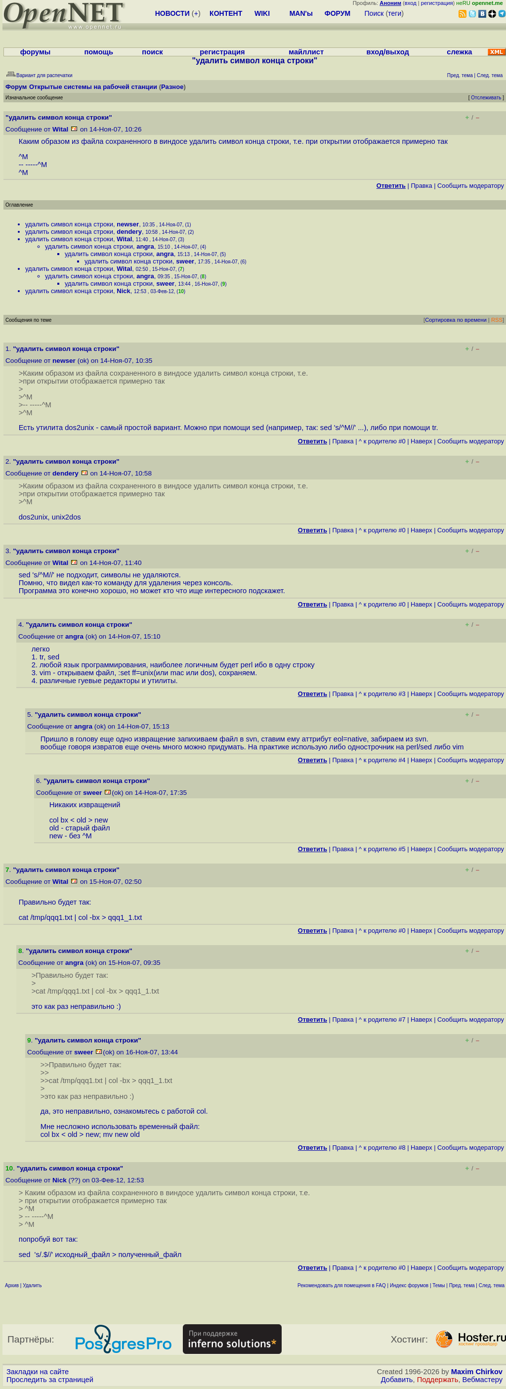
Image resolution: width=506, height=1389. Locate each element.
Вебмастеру (483, 1380)
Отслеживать (486, 97)
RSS (497, 320)
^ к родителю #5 (382, 849)
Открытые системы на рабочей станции (93, 86)
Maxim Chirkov (477, 1372)
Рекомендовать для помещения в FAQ (341, 1285)
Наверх (421, 441)
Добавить (397, 1380)
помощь (98, 52)
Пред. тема (462, 1285)
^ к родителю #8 (382, 1147)
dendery (129, 231)
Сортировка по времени (456, 320)
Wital (60, 129)
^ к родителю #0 (382, 441)
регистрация (437, 3)
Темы (438, 1285)
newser (128, 224)
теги (394, 13)
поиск (152, 52)
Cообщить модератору (470, 185)
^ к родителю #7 (382, 1019)
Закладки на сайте (37, 1372)
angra (145, 246)
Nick (123, 291)
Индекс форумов (409, 1285)
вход (411, 3)
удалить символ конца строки (69, 224)
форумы (35, 52)
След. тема (492, 1285)
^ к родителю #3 (382, 693)
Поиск (374, 13)
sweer (185, 261)
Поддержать (438, 1380)
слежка (459, 52)
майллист (306, 52)
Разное (172, 86)
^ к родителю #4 (382, 760)
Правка (421, 185)
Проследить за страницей (49, 1380)
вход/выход (387, 52)
